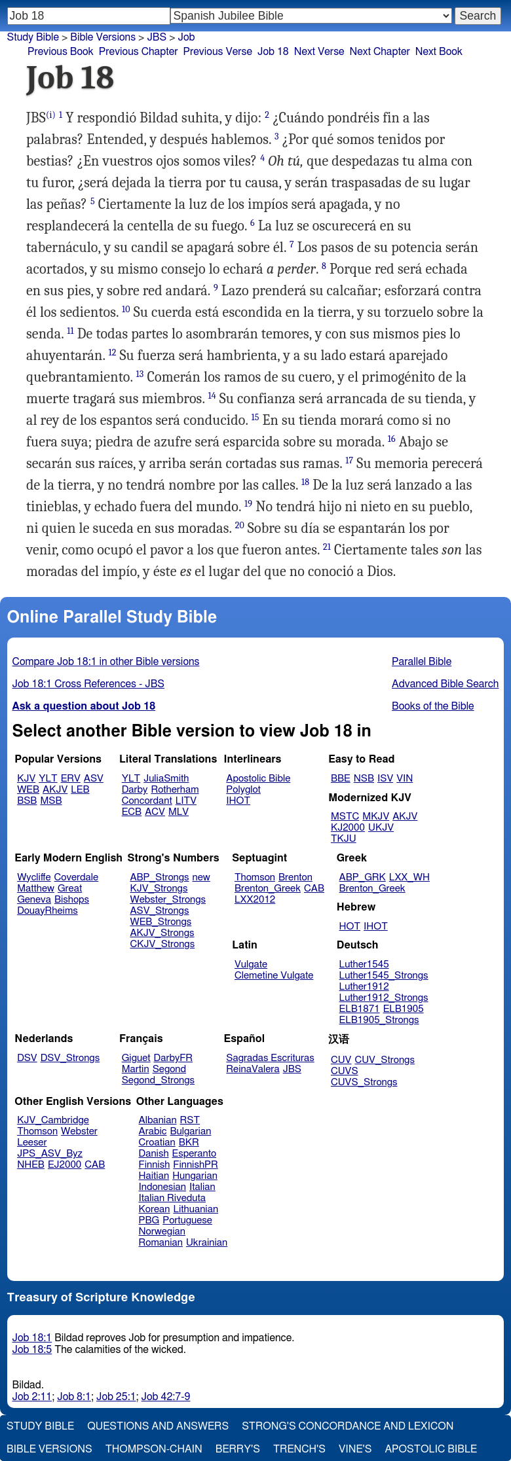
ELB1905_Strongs (379, 1020)
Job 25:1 (116, 1397)
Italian (202, 1187)
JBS (292, 1069)
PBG (149, 1220)
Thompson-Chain (153, 1449)
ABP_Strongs (159, 877)
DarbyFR (173, 1058)
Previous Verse (217, 51)
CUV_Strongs (384, 1060)
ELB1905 (403, 1009)
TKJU (343, 839)
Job (186, 37)
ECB (132, 812)
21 (327, 546)
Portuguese (187, 1220)
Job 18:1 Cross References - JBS (88, 684)
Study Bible (33, 37)
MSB (51, 801)
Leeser (32, 1142)
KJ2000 (348, 828)
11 (70, 330)
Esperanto (194, 1154)
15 (255, 417)
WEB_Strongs (160, 922)
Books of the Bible (433, 706)
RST (190, 1120)
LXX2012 (255, 900)
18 (305, 482)
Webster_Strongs (168, 900)
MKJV (375, 816)
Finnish (154, 1165)
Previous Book (61, 51)
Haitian (154, 1176)
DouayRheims (47, 911)
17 (349, 460)
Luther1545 (364, 964)
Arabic (153, 1131)
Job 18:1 (32, 1338)
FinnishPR (195, 1165)
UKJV (381, 828)
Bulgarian (190, 1131)
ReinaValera (252, 1069)
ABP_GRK (362, 877)
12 (112, 352)
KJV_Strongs (158, 888)
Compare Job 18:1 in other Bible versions (106, 662)
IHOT (238, 801)
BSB (27, 801)
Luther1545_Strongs (383, 976)
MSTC (345, 816)
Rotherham (175, 790)
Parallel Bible (421, 662)
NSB (364, 779)
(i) (51, 114)
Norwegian (162, 1231)
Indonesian (163, 1187)
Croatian (157, 1142)
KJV (26, 779)
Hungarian (195, 1176)
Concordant (147, 801)
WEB (28, 790)
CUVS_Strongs (364, 1082)
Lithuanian (195, 1209)
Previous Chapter (138, 51)
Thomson (255, 877)
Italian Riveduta (172, 1198)
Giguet (136, 1058)
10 (126, 309)
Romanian (161, 1243)
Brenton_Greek (268, 888)
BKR (189, 1142)
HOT (349, 926)
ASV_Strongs (159, 911)
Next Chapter (380, 51)
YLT (48, 779)
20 (239, 525)
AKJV (55, 790)
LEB (80, 790)
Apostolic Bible (431, 1449)
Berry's (238, 1449)
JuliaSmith (166, 779)
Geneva (34, 900)
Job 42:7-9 (166, 1397)
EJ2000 (64, 1165)
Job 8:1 (74, 1397)
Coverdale (76, 877)
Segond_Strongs (158, 1080)
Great (70, 888)
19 (248, 503)
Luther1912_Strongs (383, 998)
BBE (340, 779)
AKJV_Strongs (162, 933)
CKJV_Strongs (162, 944)
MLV (178, 812)
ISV (385, 779)
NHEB (31, 1165)
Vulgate (251, 964)
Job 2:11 (32, 1397)
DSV (27, 1058)
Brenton (295, 877)
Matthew (35, 888)
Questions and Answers (158, 1426)
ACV (155, 812)
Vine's (355, 1449)
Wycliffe (33, 877)
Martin (135, 1069)
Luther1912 (364, 987)
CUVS (344, 1071)
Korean (154, 1209)
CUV (341, 1060)
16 (392, 438)
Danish (154, 1154)
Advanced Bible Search (445, 684)
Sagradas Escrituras (270, 1058)
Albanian (158, 1120)
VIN (404, 779)
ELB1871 (359, 1009)
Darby (135, 790)
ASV (94, 779)
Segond (169, 1069)
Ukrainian (206, 1243)
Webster (79, 1131)
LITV (186, 801)
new (201, 877)
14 (212, 395)
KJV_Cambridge (53, 1120)
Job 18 (273, 51)
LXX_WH (409, 877)
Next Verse (319, 51)
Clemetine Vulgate (274, 976)
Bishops (71, 900)
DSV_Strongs (70, 1058)
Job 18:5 (32, 1349)
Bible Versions (103, 37)
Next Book (439, 51)
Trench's (299, 1449)
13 (140, 374)
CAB (314, 888)
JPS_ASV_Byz (50, 1154)
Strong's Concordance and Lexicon (347, 1426)
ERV (71, 779)
